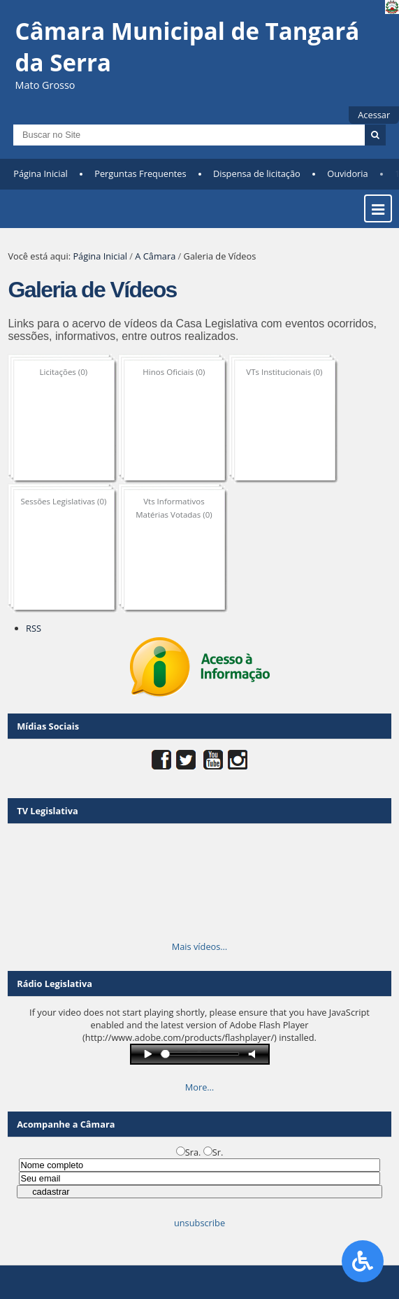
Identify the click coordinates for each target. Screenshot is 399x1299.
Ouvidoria (347, 173)
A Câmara (155, 256)
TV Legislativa (47, 810)
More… (200, 1087)
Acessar (374, 114)
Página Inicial (40, 173)
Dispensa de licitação (256, 173)
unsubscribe (199, 1222)
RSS (33, 628)
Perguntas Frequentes (140, 173)
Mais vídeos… (200, 946)
